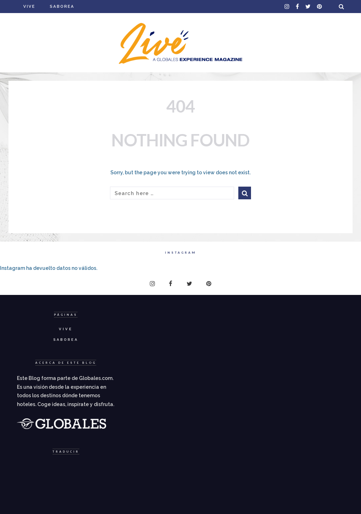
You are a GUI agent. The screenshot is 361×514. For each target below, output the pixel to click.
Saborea (62, 6)
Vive (29, 6)
